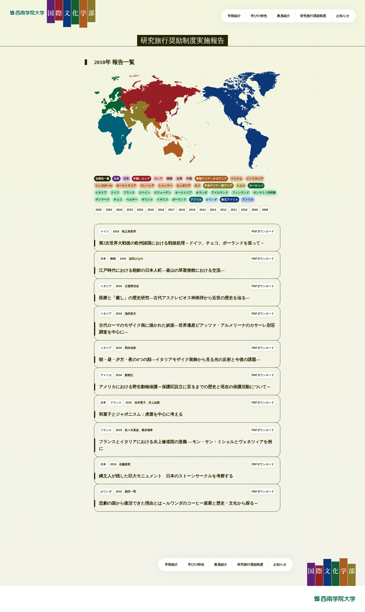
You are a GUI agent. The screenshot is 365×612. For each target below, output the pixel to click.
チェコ (118, 199)
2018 (161, 209)
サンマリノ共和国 (264, 192)
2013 (213, 209)
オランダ (201, 192)
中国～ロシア (141, 178)
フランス (129, 192)
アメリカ (247, 199)
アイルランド (219, 192)
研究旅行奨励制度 (313, 16)
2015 (192, 209)
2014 (202, 209)
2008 (265, 209)
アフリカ (196, 199)
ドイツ (115, 192)
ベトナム (236, 178)
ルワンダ (211, 199)
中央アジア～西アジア (218, 185)
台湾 (179, 178)
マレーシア (147, 185)
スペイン (144, 192)
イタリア (101, 192)
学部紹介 (234, 16)
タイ (197, 185)
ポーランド (179, 199)
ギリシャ (147, 199)
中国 (189, 178)
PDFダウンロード (263, 239)
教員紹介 (283, 16)
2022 (140, 209)
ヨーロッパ (256, 185)
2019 (151, 209)
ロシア (158, 178)
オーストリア (183, 192)
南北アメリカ (229, 199)
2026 (98, 209)
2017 (171, 209)
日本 (116, 178)
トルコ (241, 185)
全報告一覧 (102, 178)
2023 (130, 209)
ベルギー (131, 199)
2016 (182, 209)
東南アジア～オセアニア (211, 178)
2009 (255, 209)
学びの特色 (259, 16)
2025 (109, 209)
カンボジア (183, 185)
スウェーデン (162, 192)
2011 (234, 209)
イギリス (162, 199)
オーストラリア (126, 185)
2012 (223, 209)
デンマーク (102, 199)
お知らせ (342, 16)
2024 (119, 209)
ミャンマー (165, 185)
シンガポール (103, 185)
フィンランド (240, 192)
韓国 (169, 178)
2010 (244, 209)
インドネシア (254, 178)
